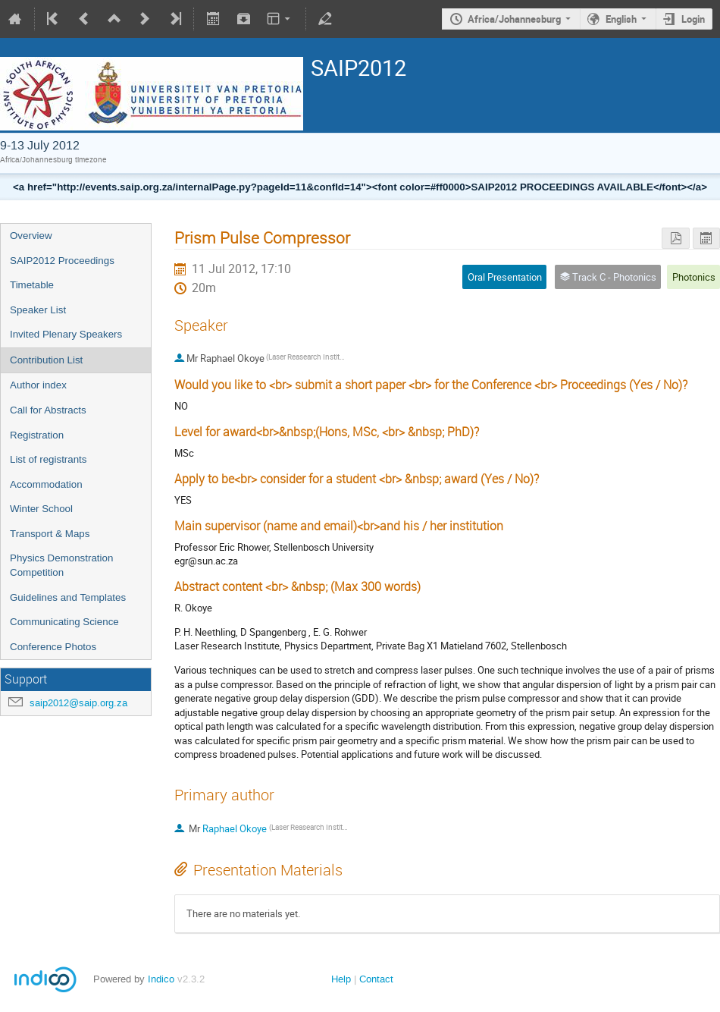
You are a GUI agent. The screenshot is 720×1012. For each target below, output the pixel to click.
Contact (376, 979)
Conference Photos (53, 646)
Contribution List (46, 360)
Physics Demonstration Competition (61, 565)
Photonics (693, 277)
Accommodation (46, 484)
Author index (38, 385)
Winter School (41, 508)
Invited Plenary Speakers (66, 334)
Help (341, 979)
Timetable (32, 285)
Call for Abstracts (48, 410)
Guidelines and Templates (68, 597)
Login (693, 19)
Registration (37, 435)
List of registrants (48, 459)
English (621, 19)
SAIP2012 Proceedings (62, 260)
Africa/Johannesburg (514, 19)
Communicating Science (64, 621)
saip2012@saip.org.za (78, 702)
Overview (31, 235)
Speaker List (38, 310)
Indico (161, 979)
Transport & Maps (49, 533)
